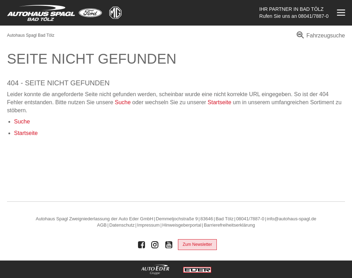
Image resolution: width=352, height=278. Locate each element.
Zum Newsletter (197, 244)
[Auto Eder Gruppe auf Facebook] (141, 244)
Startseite (220, 102)
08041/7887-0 (313, 16)
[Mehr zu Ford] (90, 13)
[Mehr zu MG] (115, 13)
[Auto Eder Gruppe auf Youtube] (168, 244)
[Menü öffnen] (340, 13)
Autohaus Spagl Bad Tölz (30, 35)
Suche (123, 102)
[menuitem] (319, 38)
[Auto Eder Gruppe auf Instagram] (155, 245)
